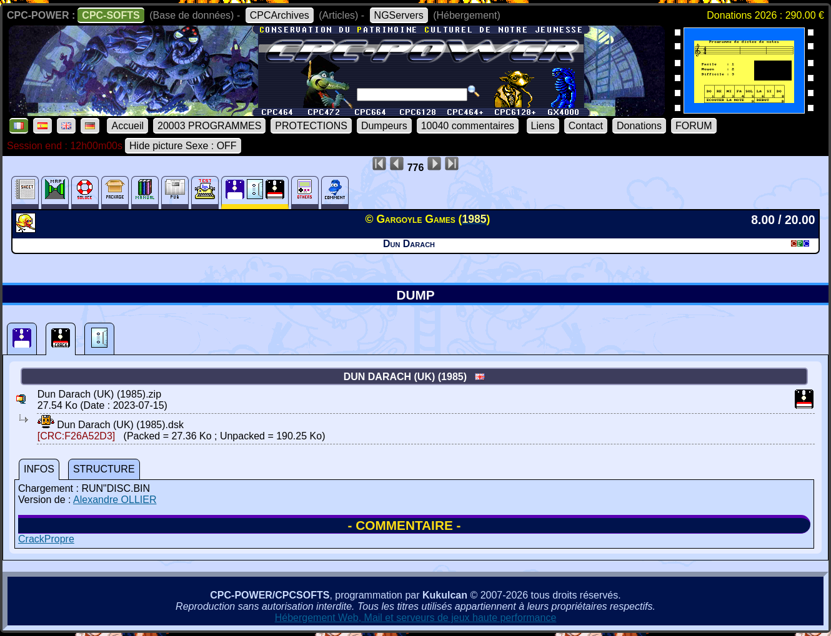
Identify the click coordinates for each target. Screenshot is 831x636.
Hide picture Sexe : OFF (183, 145)
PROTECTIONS (311, 125)
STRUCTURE (104, 469)
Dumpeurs (384, 125)
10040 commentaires (467, 125)
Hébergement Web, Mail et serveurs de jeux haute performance (416, 617)
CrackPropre (46, 539)
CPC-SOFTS (110, 15)
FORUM (693, 125)
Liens (543, 125)
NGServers (399, 15)
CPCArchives (279, 15)
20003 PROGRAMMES (209, 125)
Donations (639, 125)
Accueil (127, 125)
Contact (586, 125)
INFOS (39, 469)
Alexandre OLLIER (114, 499)
